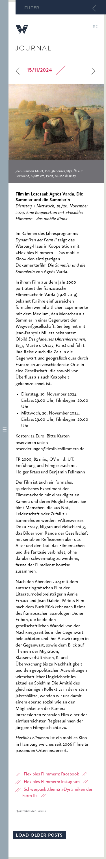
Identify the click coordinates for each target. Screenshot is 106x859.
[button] (4, 429)
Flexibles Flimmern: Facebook (51, 774)
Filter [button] (32, 8)
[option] (56, 133)
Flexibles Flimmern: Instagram (52, 782)
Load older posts (39, 836)
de (95, 27)
